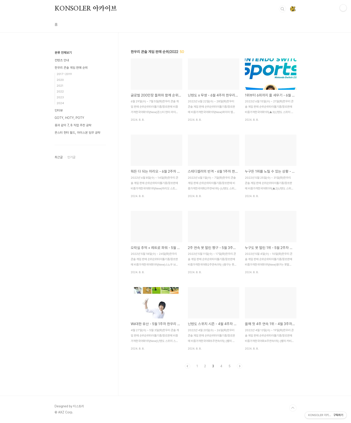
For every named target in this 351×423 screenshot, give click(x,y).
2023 (60, 97)
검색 (282, 9)
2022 (60, 91)
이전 (187, 366)
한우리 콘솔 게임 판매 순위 (71, 67)
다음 (239, 366)
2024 (60, 103)
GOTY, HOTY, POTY (69, 118)
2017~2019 (64, 74)
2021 (60, 85)
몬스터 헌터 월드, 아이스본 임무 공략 (77, 132)
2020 (60, 80)
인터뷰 (59, 110)
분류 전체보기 (63, 52)
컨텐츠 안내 (62, 60)
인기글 (71, 157)
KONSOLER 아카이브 (86, 9)
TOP (292, 408)
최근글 (59, 157)
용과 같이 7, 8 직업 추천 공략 (73, 125)
